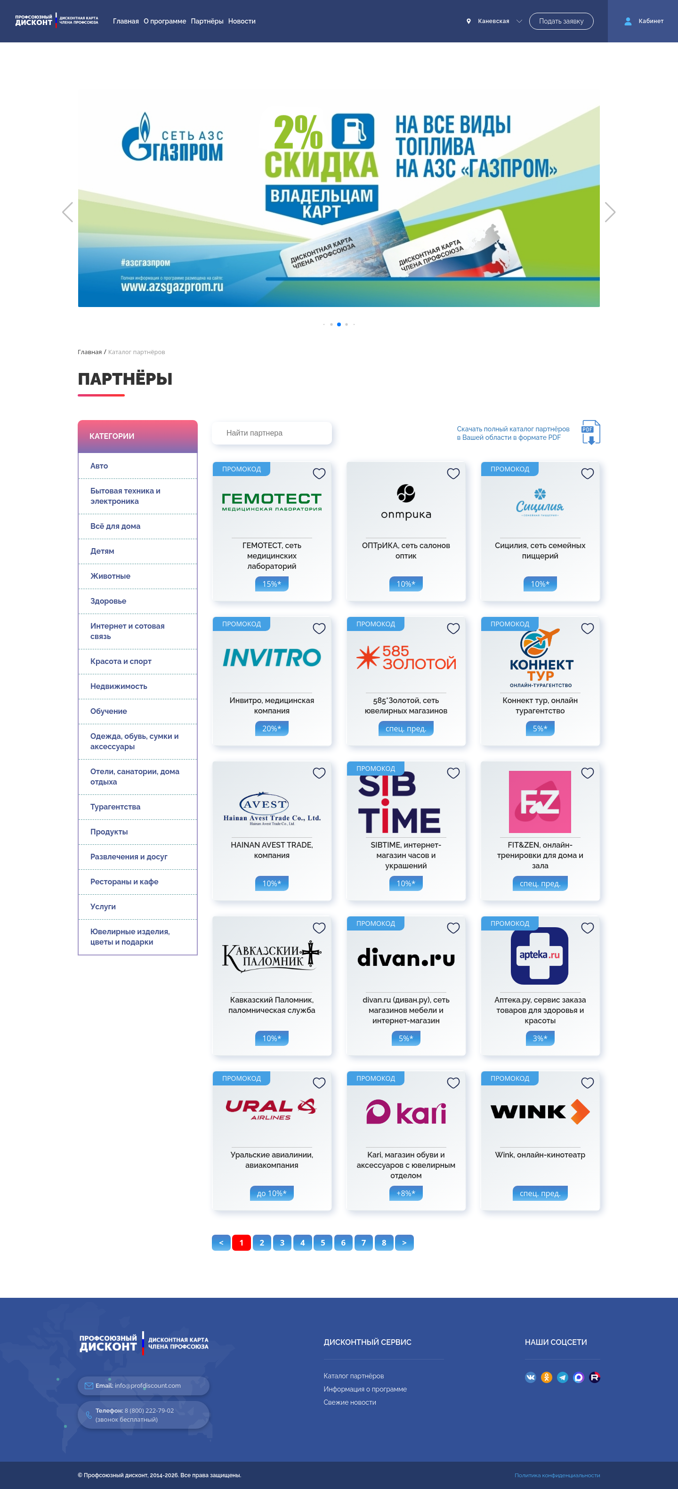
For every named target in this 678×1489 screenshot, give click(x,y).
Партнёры (207, 21)
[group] (339, 198)
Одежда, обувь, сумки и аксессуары (134, 741)
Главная (126, 21)
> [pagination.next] (404, 1242)
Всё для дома (115, 526)
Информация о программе (365, 1389)
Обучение (108, 711)
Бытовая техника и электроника (125, 496)
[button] (67, 212)
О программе (165, 21)
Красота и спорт (121, 661)
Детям (102, 551)
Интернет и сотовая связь (127, 631)
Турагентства (115, 806)
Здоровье (108, 601)
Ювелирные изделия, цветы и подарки (130, 937)
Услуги (103, 906)
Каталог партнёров (354, 1376)
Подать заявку (561, 21)
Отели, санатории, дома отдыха (134, 776)
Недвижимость (118, 686)
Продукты (109, 831)
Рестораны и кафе (124, 881)
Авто (99, 465)
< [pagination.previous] (221, 1242)
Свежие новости (350, 1402)
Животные (110, 576)
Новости (242, 21)
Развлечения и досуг (129, 856)
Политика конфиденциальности (557, 1475)
